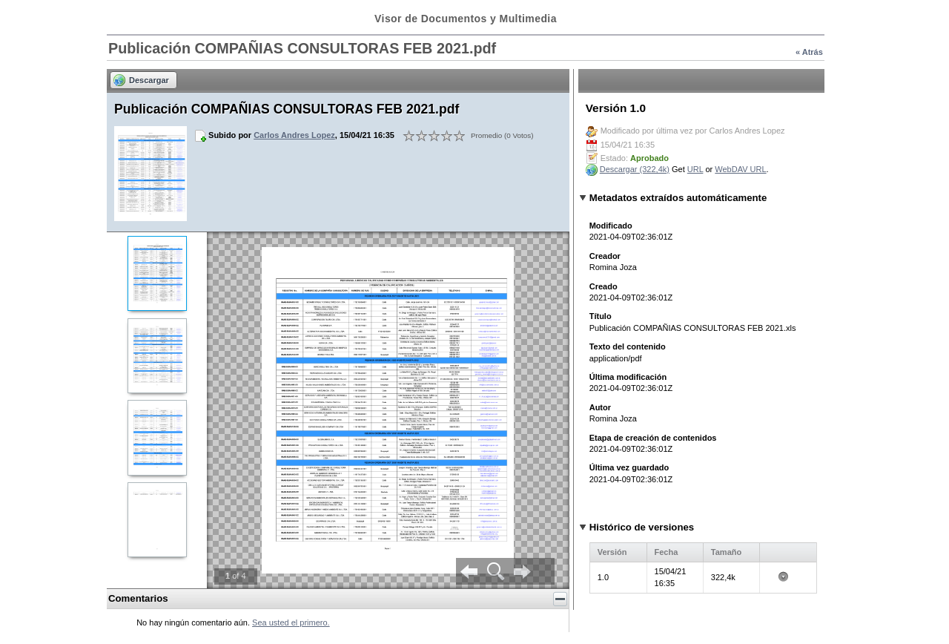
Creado (603, 286)
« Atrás (809, 51)
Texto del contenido (627, 346)
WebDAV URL (740, 169)
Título (600, 316)
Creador (605, 256)
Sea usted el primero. (291, 622)
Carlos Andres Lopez (294, 135)
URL (695, 169)
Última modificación (628, 376)
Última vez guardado (629, 467)
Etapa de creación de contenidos (653, 437)
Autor (600, 407)
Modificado (610, 225)
